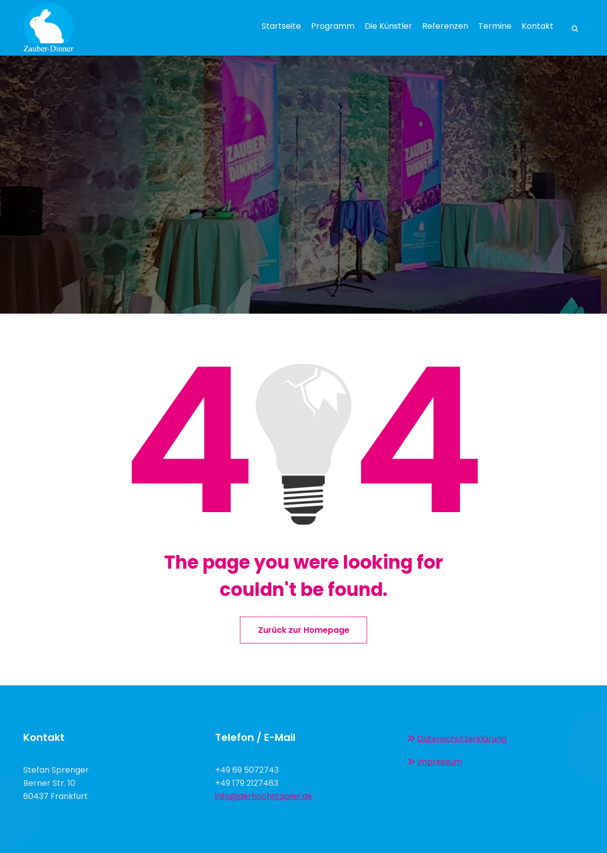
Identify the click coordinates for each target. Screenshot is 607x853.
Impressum (439, 762)
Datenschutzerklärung (462, 738)
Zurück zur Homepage (303, 630)
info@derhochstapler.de (263, 796)
